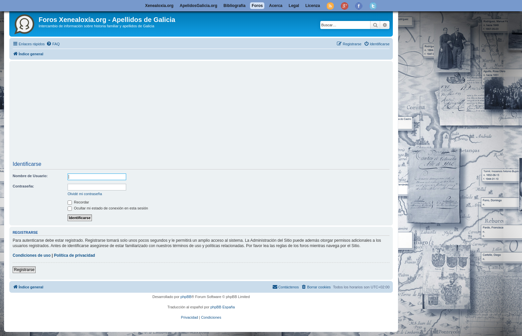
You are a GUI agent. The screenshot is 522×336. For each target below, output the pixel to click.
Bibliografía (234, 5)
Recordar (78, 202)
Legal (294, 5)
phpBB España (222, 307)
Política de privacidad (74, 255)
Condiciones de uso (32, 255)
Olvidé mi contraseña (85, 194)
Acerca (275, 5)
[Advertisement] (212, 112)
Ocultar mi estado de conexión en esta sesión (108, 208)
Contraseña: (23, 186)
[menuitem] (53, 44)
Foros (257, 5)
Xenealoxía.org (159, 5)
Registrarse (24, 269)
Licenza (312, 5)
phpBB (185, 297)
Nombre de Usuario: (30, 176)
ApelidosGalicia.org (198, 5)
